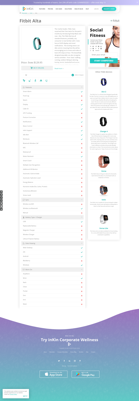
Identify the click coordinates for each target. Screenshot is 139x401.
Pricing (50, 9)
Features (42, 9)
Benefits (81, 352)
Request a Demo (109, 9)
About (45, 352)
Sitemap (64, 366)
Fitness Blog (73, 352)
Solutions (68, 9)
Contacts (93, 352)
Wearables (52, 352)
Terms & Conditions (72, 366)
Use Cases (59, 9)
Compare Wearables (63, 352)
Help (87, 9)
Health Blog (78, 9)
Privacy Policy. (13, 394)
